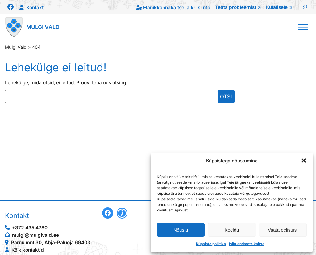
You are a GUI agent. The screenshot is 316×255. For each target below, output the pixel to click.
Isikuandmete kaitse (246, 243)
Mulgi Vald (43, 27)
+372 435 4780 (30, 228)
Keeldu (232, 229)
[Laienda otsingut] (305, 7)
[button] (304, 160)
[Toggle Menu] (303, 27)
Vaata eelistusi (282, 229)
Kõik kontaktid (27, 250)
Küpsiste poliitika (211, 243)
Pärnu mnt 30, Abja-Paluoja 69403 (50, 242)
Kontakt (35, 7)
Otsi (226, 97)
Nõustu (180, 229)
